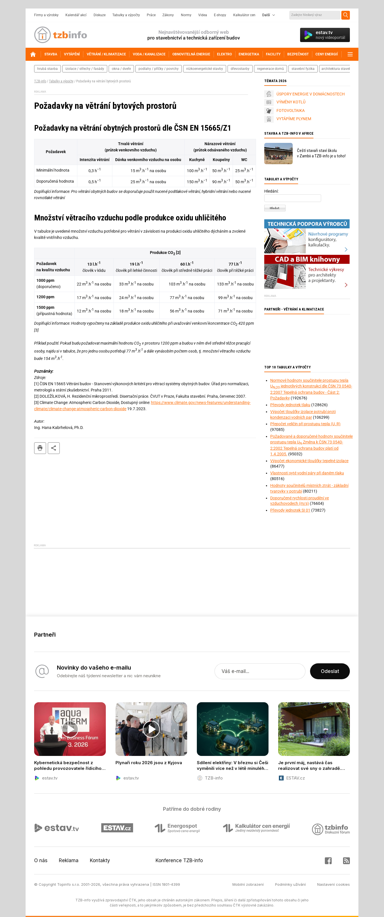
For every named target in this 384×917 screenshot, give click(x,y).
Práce (151, 15)
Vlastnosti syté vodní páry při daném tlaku (307, 473)
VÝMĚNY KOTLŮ (290, 102)
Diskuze (100, 15)
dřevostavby (240, 69)
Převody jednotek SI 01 (290, 510)
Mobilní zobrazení (248, 884)
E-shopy (220, 15)
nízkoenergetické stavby (204, 69)
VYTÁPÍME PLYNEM (293, 118)
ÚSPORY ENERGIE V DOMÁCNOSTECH (310, 94)
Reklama (69, 860)
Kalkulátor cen (244, 15)
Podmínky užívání (290, 884)
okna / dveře (121, 69)
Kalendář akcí (75, 15)
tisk (40, 448)
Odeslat (330, 671)
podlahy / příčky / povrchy (159, 69)
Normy (186, 15)
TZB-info (40, 81)
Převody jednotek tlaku (290, 405)
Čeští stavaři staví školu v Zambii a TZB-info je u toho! (321, 153)
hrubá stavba (47, 69)
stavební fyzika (303, 69)
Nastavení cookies (333, 884)
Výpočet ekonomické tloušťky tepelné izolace (309, 460)
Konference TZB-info (179, 860)
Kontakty (100, 860)
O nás (41, 860)
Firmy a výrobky (46, 15)
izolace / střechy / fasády (84, 69)
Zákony (168, 15)
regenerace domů (270, 69)
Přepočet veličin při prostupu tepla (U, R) (305, 424)
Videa (202, 15)
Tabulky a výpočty (126, 15)
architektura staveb (336, 69)
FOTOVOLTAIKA (290, 110)
